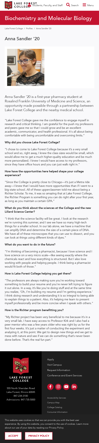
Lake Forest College (14, 28)
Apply (50, 359)
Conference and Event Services (64, 375)
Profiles (29, 28)
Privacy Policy (38, 436)
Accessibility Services (56, 397)
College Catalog (54, 407)
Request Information (58, 370)
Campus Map (53, 402)
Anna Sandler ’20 (43, 28)
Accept (13, 436)
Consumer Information (57, 412)
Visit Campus (54, 365)
